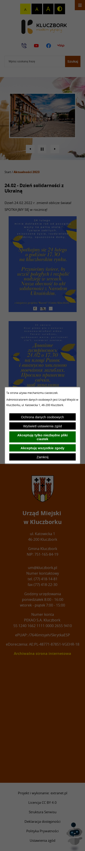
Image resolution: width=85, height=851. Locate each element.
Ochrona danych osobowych (42, 417)
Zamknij (42, 457)
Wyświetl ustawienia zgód (42, 426)
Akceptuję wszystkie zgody (42, 448)
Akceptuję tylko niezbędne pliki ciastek (42, 437)
